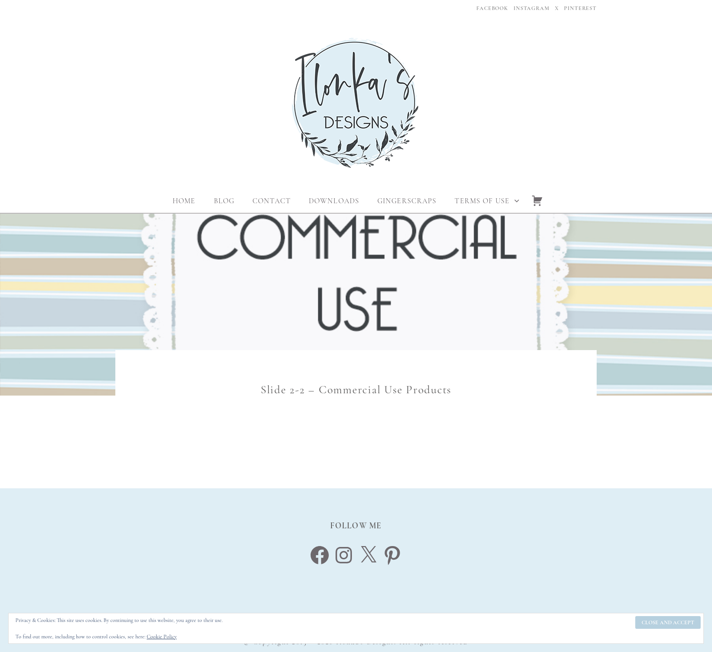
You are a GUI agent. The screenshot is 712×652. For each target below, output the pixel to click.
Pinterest (580, 8)
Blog (224, 201)
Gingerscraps (406, 201)
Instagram (531, 8)
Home (184, 201)
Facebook (492, 8)
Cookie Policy (162, 636)
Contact (271, 201)
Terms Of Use (482, 201)
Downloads (334, 201)
